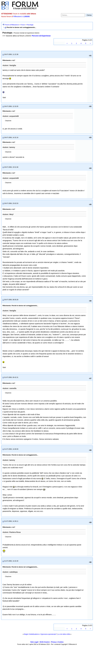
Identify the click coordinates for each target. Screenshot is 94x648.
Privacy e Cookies (57, 642)
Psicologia (30, 25)
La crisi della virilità (64, 634)
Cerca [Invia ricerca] (89, 15)
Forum (23, 25)
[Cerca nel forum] (73, 15)
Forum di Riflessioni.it (12, 25)
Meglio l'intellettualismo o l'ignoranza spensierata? (40, 634)
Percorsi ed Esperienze (41, 36)
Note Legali (34, 642)
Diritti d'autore (45, 642)
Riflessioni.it (18, 16)
